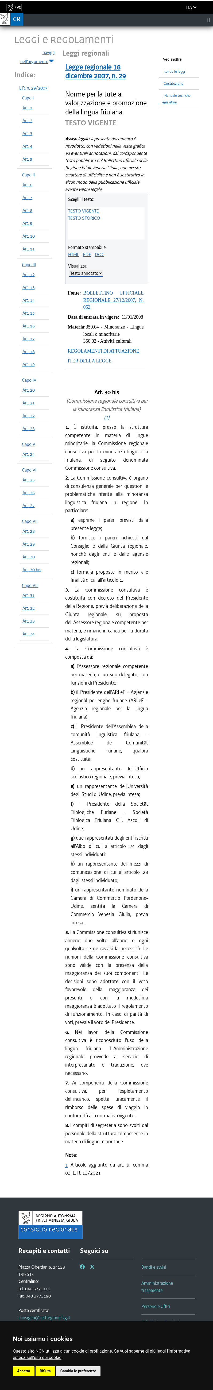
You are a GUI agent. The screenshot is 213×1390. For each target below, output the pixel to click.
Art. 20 (28, 390)
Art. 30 (28, 557)
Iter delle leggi (174, 71)
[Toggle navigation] (208, 20)
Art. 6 (27, 185)
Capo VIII (30, 585)
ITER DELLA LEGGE (90, 361)
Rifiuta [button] (45, 1371)
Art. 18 (28, 351)
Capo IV (29, 380)
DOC (99, 254)
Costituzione (173, 83)
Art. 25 (28, 480)
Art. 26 (28, 493)
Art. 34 (28, 634)
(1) (106, 417)
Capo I (28, 98)
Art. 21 (28, 403)
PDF (87, 254)
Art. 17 (28, 339)
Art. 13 (28, 287)
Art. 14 (28, 300)
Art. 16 (28, 326)
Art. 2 (27, 120)
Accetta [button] (23, 1371)
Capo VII (29, 521)
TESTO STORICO (84, 218)
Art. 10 (28, 236)
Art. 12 (28, 274)
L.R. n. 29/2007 (33, 88)
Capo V (28, 444)
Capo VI (29, 470)
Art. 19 (28, 364)
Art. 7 (27, 197)
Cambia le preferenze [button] (78, 1371)
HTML (73, 254)
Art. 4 (27, 146)
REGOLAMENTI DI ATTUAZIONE (103, 351)
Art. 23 (28, 428)
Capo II (28, 175)
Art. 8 (27, 210)
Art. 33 (28, 621)
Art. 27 (28, 505)
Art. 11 (28, 249)
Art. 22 (28, 416)
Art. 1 (27, 108)
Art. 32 (28, 608)
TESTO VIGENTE (83, 211)
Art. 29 (28, 544)
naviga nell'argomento (37, 57)
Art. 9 (27, 223)
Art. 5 (27, 159)
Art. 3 (27, 133)
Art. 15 (28, 313)
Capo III (29, 265)
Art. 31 (28, 595)
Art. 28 (28, 531)
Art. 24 (28, 454)
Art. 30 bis (31, 570)
